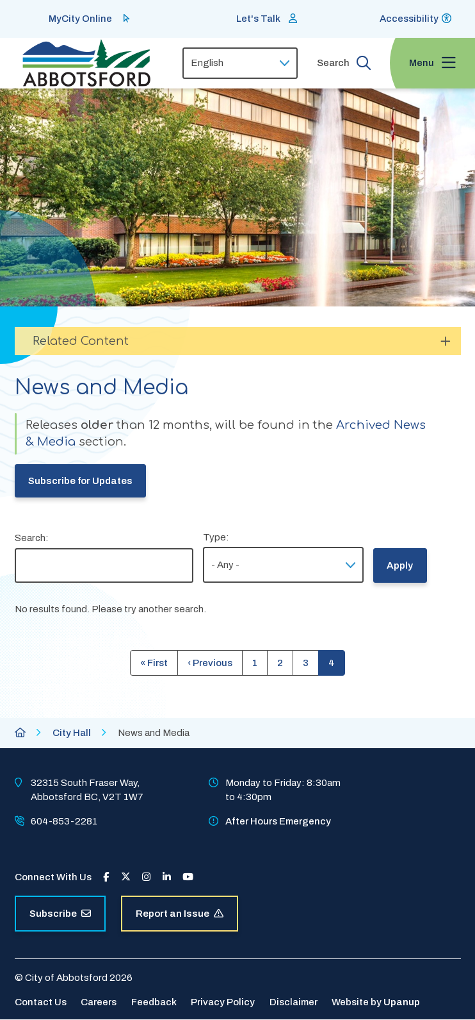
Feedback (154, 1002)
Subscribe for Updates (80, 481)
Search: (32, 538)
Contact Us (41, 1002)
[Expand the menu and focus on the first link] (432, 63)
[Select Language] (240, 63)
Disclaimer (294, 1002)
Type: (216, 537)
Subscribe (60, 913)
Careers (99, 1002)
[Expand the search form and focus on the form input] (344, 63)
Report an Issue (179, 913)
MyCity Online (80, 18)
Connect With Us (53, 877)
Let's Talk (258, 18)
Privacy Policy (223, 1002)
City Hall (71, 733)
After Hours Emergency (278, 821)
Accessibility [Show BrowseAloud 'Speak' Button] (409, 18)
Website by (376, 1002)
